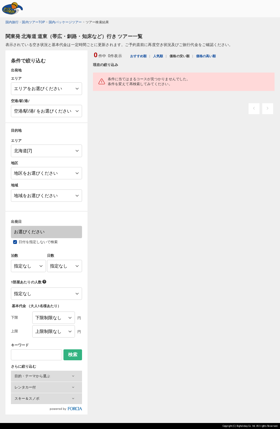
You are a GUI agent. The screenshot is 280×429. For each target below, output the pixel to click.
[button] (46, 376)
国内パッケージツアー (65, 22)
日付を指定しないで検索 (38, 242)
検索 (72, 354)
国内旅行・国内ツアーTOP (25, 22)
